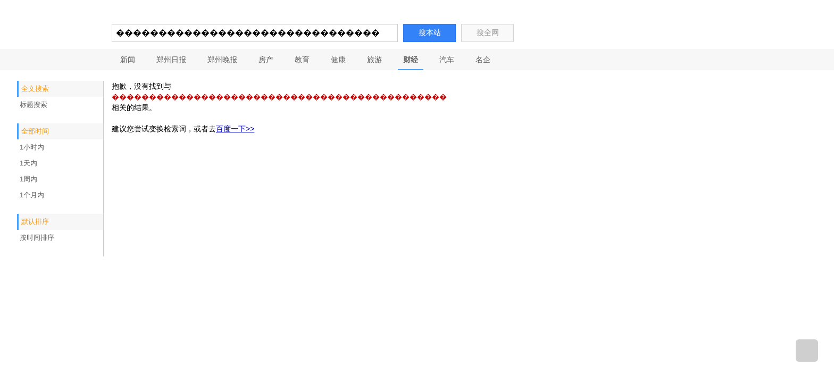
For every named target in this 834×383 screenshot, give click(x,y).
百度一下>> (235, 128)
